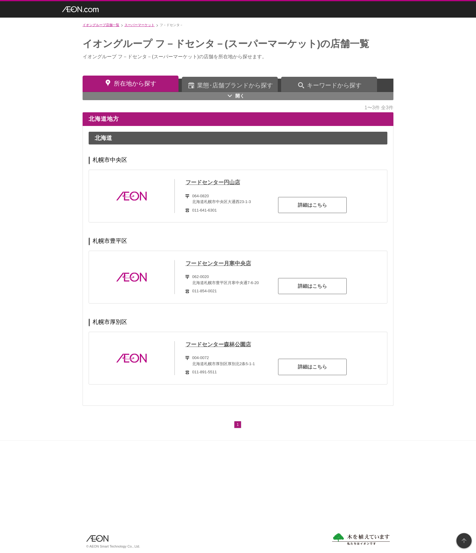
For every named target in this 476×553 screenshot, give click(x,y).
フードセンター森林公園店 (218, 344)
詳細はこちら (312, 205)
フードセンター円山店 (212, 182)
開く (239, 95)
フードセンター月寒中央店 (218, 263)
